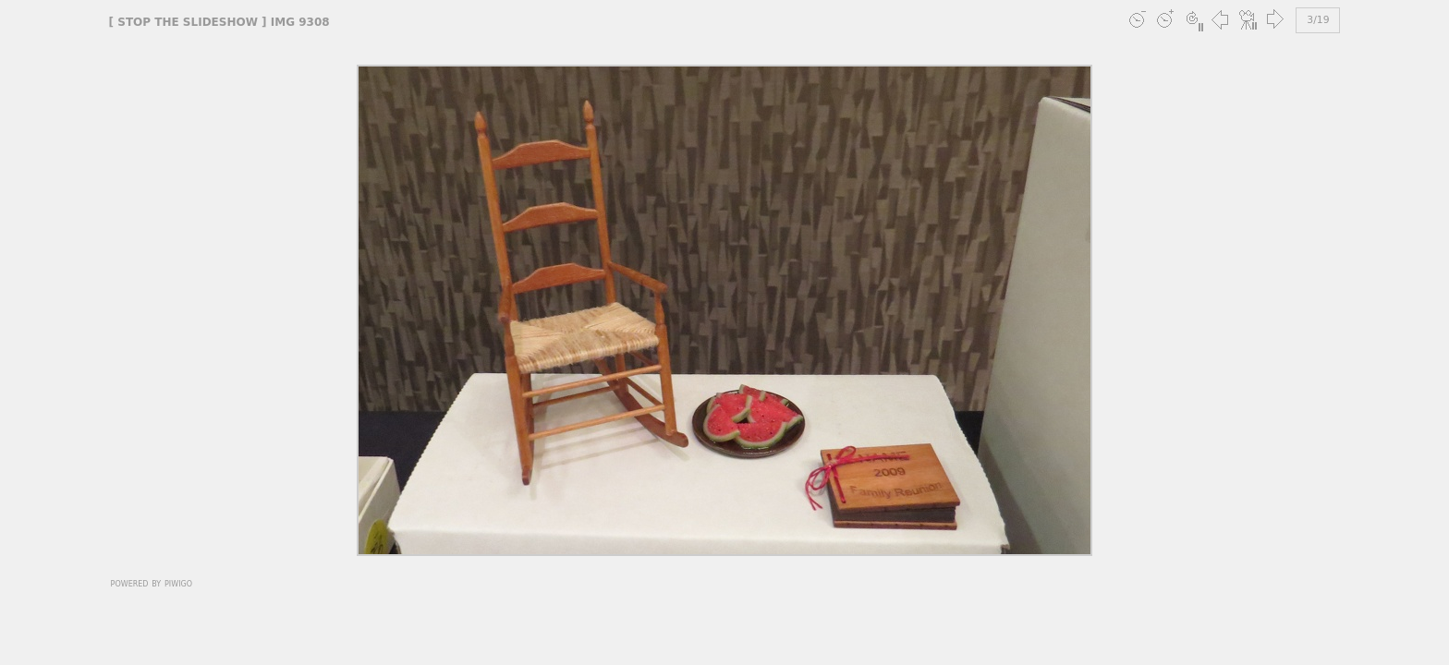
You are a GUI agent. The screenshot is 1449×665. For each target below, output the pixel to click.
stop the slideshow (187, 22)
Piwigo (178, 582)
